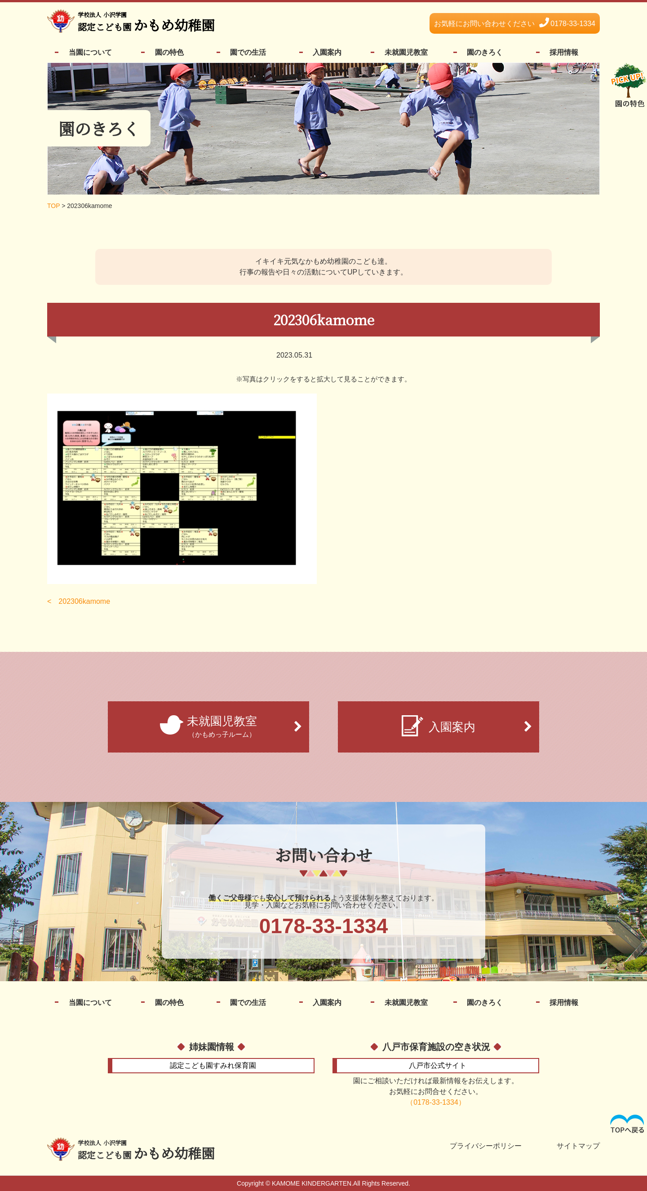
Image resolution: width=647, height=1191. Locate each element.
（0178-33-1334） (435, 1102)
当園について (90, 52)
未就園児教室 (406, 52)
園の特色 (169, 52)
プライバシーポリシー (486, 1146)
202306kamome (84, 601)
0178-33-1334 (514, 23)
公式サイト (437, 1065)
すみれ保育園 (213, 1065)
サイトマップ (578, 1146)
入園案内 (327, 52)
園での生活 (248, 52)
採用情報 (564, 52)
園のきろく (485, 52)
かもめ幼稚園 (146, 22)
